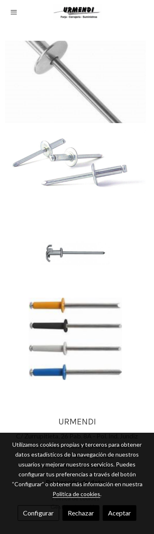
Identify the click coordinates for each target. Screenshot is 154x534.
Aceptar (119, 513)
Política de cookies (76, 493)
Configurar (38, 513)
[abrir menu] (14, 12)
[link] (77, 12)
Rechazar (81, 513)
